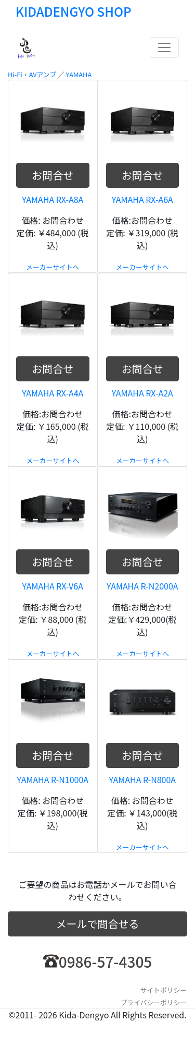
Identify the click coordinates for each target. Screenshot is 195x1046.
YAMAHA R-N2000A (142, 586)
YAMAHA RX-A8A (52, 199)
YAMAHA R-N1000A (52, 779)
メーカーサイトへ (52, 267)
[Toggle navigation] (164, 47)
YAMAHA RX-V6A (52, 586)
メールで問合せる (97, 923)
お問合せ (52, 175)
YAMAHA (79, 74)
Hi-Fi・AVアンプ (32, 74)
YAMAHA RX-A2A (142, 393)
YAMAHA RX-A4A (52, 393)
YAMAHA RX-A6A (142, 199)
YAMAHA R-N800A (142, 779)
